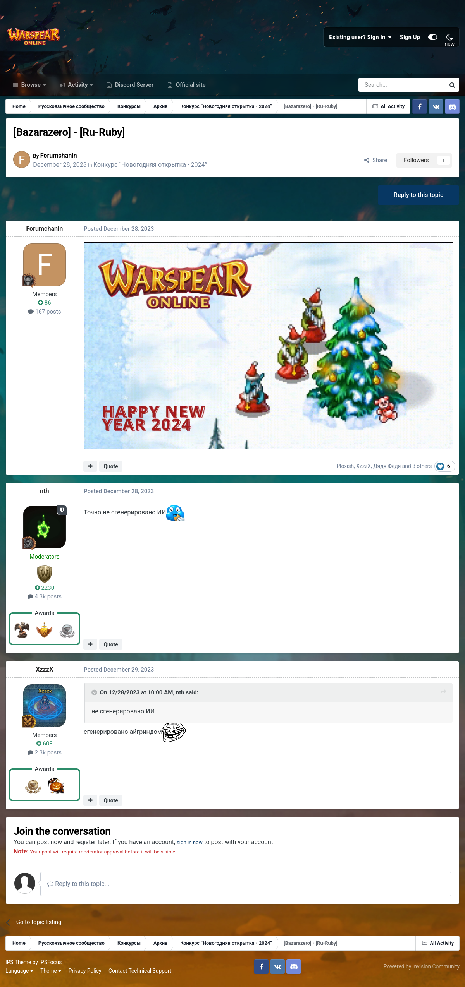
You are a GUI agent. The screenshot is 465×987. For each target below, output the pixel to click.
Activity (78, 88)
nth (44, 495)
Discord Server (133, 88)
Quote (111, 470)
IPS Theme (18, 967)
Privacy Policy (85, 975)
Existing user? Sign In (360, 39)
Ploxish (346, 470)
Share (375, 163)
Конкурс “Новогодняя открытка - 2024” (153, 168)
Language (20, 975)
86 (45, 306)
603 (45, 747)
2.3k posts (45, 756)
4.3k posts (45, 600)
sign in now (195, 846)
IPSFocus (51, 967)
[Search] (381, 88)
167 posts (44, 315)
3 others (422, 470)
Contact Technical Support (140, 975)
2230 (45, 591)
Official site (189, 88)
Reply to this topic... (81, 888)
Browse (31, 88)
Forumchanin (62, 159)
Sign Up (410, 38)
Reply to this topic (418, 198)
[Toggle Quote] (94, 697)
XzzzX (364, 470)
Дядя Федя (387, 470)
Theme (51, 975)
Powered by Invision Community (421, 971)
